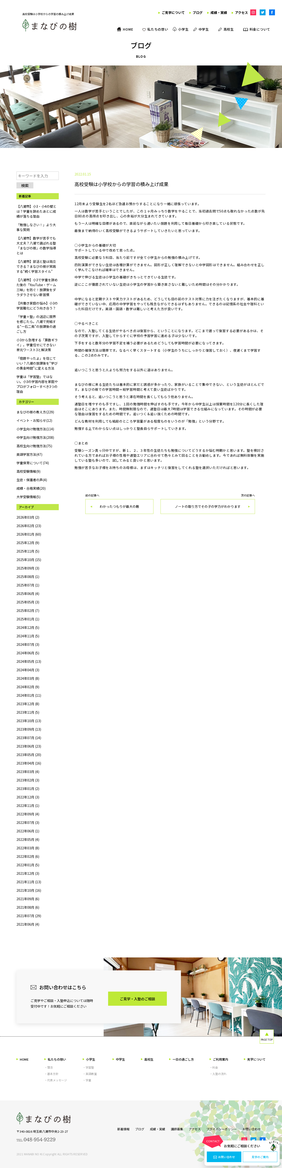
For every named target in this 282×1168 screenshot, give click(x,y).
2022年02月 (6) (27, 856)
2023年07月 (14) (28, 737)
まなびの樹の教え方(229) (35, 412)
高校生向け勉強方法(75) (34, 446)
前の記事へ (119, 504)
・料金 (214, 1067)
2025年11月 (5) (27, 551)
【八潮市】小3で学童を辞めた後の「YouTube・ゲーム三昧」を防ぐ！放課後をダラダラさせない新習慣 (37, 287)
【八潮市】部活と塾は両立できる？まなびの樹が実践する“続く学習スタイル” (36, 266)
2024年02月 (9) (27, 686)
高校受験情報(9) (28, 471)
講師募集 (174, 1128)
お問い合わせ (224, 1157)
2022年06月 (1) (27, 831)
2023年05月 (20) (28, 754)
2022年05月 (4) (27, 839)
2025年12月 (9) (27, 542)
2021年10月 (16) (28, 890)
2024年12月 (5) (27, 627)
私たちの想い (55, 1059)
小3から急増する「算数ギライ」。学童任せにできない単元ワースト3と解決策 (37, 345)
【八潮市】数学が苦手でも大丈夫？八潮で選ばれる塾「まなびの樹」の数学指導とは (36, 245)
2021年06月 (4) (27, 924)
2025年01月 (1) (27, 619)
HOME (22, 1059)
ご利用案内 (219, 1059)
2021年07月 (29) (28, 915)
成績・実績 (153, 1128)
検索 (25, 185)
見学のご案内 (260, 1157)
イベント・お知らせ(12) (34, 420)
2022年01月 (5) (27, 865)
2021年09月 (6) (27, 898)
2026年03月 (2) (27, 517)
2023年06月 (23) (28, 746)
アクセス (195, 1128)
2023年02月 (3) (27, 780)
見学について (255, 1059)
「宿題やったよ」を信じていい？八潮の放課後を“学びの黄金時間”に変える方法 (37, 363)
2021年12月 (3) (27, 873)
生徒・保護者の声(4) (31, 479)
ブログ (132, 1128)
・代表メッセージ (55, 1080)
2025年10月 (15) (28, 559)
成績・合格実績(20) (31, 488)
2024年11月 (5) (27, 636)
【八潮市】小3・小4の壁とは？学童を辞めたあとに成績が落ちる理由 (36, 211)
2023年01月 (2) (27, 788)
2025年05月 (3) (27, 602)
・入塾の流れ (218, 1074)
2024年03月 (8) (27, 678)
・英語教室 (90, 1074)
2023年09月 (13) (28, 729)
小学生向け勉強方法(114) (35, 429)
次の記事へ (208, 504)
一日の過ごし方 (181, 1059)
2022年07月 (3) (27, 822)
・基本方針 (51, 1074)
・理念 (48, 1067)
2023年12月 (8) (27, 703)
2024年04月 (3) (27, 669)
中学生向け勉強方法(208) (35, 437)
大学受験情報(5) (28, 496)
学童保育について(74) (32, 462)
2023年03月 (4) (27, 771)
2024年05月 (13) (28, 661)
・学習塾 (88, 1067)
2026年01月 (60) (28, 534)
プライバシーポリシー (224, 1128)
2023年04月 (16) (28, 763)
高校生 (147, 1059)
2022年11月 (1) (27, 805)
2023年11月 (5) (27, 712)
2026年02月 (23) (28, 525)
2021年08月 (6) (27, 907)
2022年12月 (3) (27, 797)
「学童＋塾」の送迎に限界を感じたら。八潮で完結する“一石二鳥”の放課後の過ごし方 (36, 324)
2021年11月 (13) (28, 881)
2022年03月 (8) (27, 848)
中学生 (119, 1059)
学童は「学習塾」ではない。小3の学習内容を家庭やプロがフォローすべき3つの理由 (37, 384)
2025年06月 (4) (27, 593)
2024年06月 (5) (27, 653)
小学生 (89, 1059)
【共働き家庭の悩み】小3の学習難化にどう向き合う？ (37, 305)
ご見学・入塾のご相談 (137, 998)
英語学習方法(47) (29, 454)
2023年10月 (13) (28, 720)
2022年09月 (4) (27, 814)
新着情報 (114, 1128)
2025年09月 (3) (27, 568)
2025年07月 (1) (27, 585)
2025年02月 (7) (27, 610)
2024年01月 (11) (28, 695)
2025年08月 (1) (27, 576)
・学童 (87, 1080)
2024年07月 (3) (27, 644)
